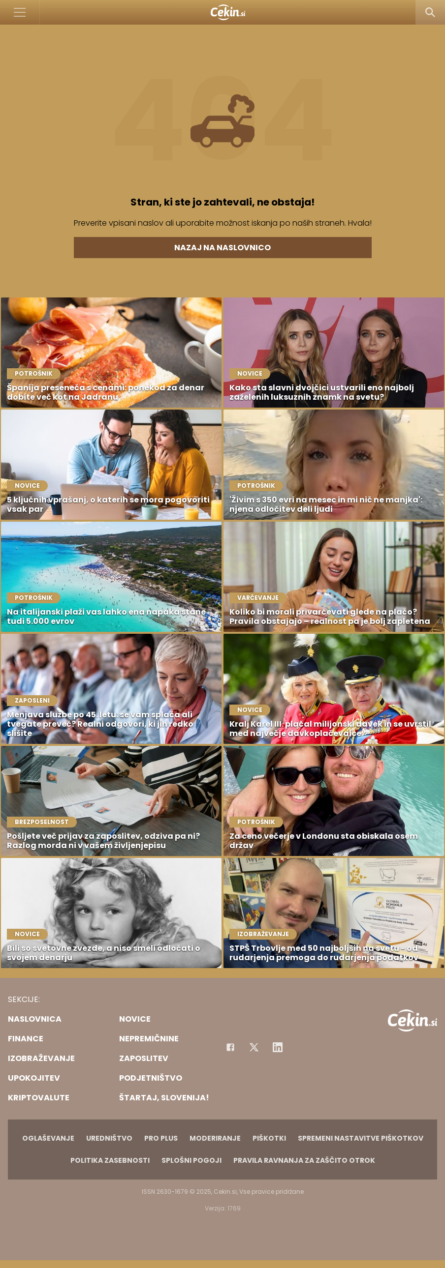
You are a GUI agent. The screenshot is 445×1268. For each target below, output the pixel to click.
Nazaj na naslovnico (222, 247)
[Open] (20, 12)
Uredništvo (109, 1138)
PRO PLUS (161, 1138)
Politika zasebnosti (110, 1160)
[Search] (430, 12)
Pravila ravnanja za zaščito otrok (304, 1160)
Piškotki (269, 1138)
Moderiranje (215, 1138)
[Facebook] (230, 1047)
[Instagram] (278, 1047)
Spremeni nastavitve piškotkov (360, 1138)
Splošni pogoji (191, 1160)
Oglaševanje (48, 1138)
